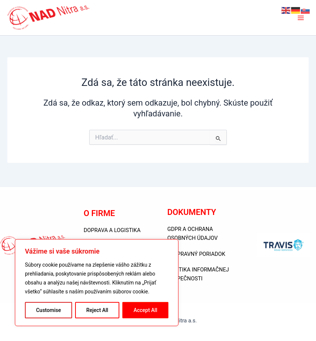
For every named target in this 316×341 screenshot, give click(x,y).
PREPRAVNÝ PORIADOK (196, 254)
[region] (96, 282)
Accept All (145, 310)
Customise (48, 310)
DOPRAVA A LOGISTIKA (112, 230)
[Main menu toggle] (301, 19)
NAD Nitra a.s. (133, 19)
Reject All (97, 310)
